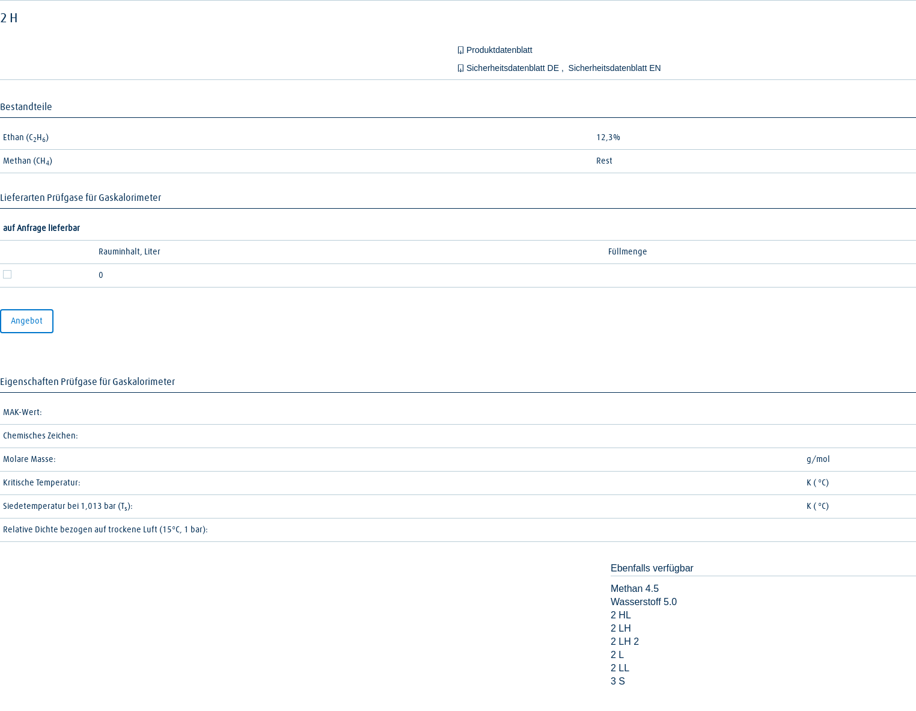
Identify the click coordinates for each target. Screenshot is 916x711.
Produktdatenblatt (499, 50)
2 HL (621, 615)
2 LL (620, 668)
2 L (617, 655)
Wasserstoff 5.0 (644, 602)
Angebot (27, 321)
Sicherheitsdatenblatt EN (615, 68)
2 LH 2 (625, 641)
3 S (618, 681)
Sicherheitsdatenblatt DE (513, 68)
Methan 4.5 (635, 588)
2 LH (621, 628)
